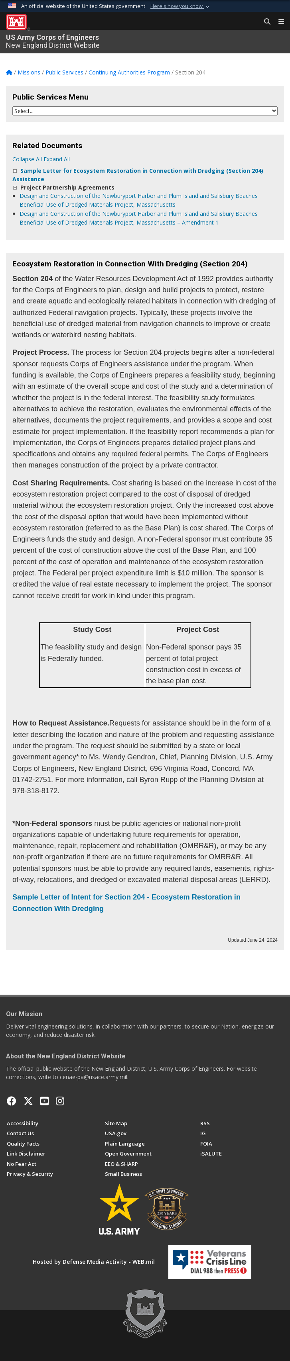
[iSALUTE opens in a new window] (211, 1153)
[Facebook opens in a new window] (11, 1101)
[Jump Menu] (145, 110)
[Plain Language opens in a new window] (125, 1143)
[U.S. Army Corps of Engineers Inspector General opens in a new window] (203, 1133)
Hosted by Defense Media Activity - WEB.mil (94, 1261)
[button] (180, 6)
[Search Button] (264, 22)
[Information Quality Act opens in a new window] (23, 1143)
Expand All (56, 159)
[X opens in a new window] (28, 1101)
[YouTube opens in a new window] (44, 1101)
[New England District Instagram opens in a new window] (60, 1101)
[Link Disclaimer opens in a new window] (26, 1153)
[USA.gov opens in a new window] (115, 1133)
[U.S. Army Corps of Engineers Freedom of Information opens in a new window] (206, 1143)
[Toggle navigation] (278, 22)
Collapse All (27, 159)
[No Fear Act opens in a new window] (21, 1163)
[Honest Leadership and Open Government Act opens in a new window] (128, 1153)
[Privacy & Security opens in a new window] (30, 1173)
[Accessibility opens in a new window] (22, 1123)
